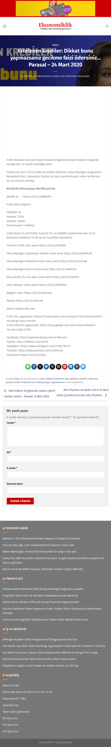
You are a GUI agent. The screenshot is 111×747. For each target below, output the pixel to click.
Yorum (11, 422)
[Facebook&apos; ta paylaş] (34, 367)
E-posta (12, 468)
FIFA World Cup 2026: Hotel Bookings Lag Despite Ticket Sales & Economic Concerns (54, 646)
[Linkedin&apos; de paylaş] (71, 367)
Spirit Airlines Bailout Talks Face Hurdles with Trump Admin (39, 659)
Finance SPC (14, 578)
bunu (42, 378)
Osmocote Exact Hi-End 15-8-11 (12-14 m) (27, 692)
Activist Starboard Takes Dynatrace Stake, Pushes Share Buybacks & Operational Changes (52, 611)
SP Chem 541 (10, 718)
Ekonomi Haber (17, 528)
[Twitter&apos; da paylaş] (46, 367)
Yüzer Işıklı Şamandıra (16, 711)
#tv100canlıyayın (25, 188)
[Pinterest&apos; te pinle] (65, 367)
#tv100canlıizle (46, 188)
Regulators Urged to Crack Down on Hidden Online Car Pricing (40, 665)
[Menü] (5, 26)
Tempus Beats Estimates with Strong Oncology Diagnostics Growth (43, 589)
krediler (83, 378)
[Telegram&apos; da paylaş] (83, 367)
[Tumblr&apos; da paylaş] (77, 367)
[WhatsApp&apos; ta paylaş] (28, 367)
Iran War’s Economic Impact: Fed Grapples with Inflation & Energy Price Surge (50, 652)
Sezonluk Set (10, 705)
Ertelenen (59, 378)
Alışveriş (12, 675)
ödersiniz (93, 378)
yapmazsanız (58, 382)
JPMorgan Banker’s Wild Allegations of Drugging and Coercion (40, 639)
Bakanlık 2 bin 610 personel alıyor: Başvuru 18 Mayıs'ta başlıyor (41, 538)
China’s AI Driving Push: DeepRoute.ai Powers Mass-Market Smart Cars (45, 619)
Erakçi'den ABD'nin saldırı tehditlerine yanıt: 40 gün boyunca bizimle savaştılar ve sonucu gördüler (53, 560)
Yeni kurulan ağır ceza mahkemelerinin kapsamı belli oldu (39, 545)
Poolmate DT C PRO (14, 698)
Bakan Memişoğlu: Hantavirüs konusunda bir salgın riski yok (39, 551)
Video (55, 45)
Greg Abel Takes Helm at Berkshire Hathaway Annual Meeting (40, 595)
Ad (9, 452)
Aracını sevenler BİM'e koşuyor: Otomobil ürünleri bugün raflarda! (43, 569)
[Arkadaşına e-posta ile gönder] (58, 367)
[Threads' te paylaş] (52, 367)
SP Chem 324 (10, 731)
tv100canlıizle (27, 382)
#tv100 (11, 188)
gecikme (74, 378)
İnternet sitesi (15, 483)
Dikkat (50, 378)
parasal (9, 382)
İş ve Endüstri (16, 629)
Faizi (67, 378)
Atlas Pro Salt (11, 685)
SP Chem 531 (10, 724)
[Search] (107, 26)
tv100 (17, 382)
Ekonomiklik (28, 76)
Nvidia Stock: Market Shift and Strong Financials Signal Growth (41, 602)
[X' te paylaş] (40, 367)
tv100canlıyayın (43, 382)
